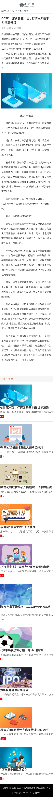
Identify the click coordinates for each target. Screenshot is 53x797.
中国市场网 (27, 5)
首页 (13, 10)
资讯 (19, 10)
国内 (26, 10)
